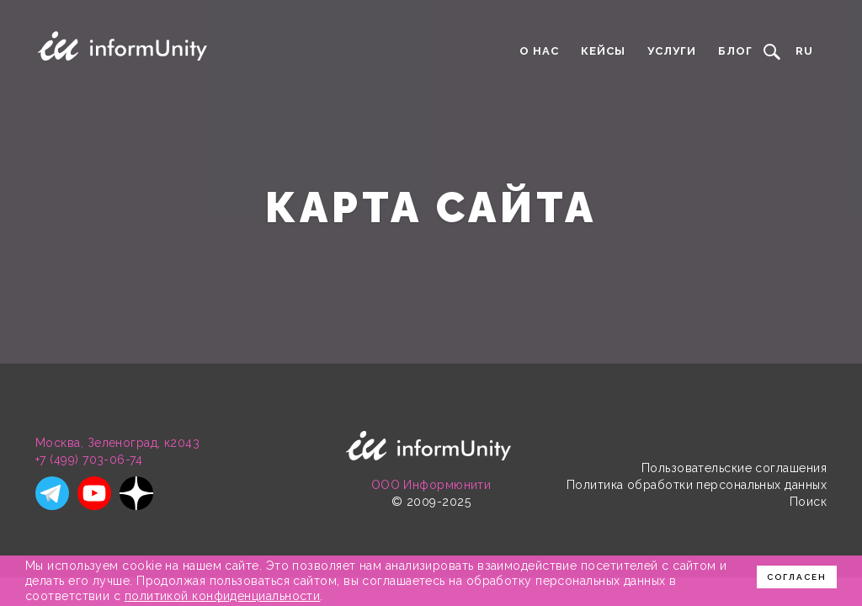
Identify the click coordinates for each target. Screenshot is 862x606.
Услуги (671, 51)
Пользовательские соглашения (734, 468)
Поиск (808, 501)
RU (804, 51)
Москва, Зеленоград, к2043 (117, 442)
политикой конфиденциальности (223, 596)
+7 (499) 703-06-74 (88, 459)
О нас (539, 51)
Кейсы (603, 51)
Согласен (797, 577)
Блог (735, 51)
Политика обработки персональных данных (697, 485)
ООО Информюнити (431, 485)
